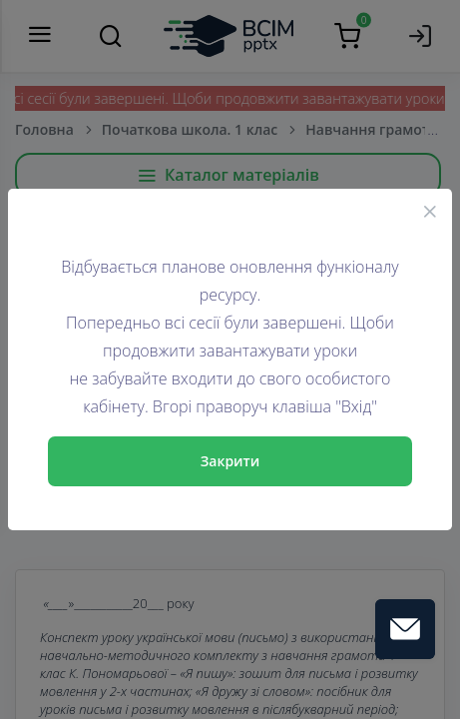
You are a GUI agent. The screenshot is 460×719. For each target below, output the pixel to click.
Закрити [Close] (230, 460)
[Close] (430, 211)
